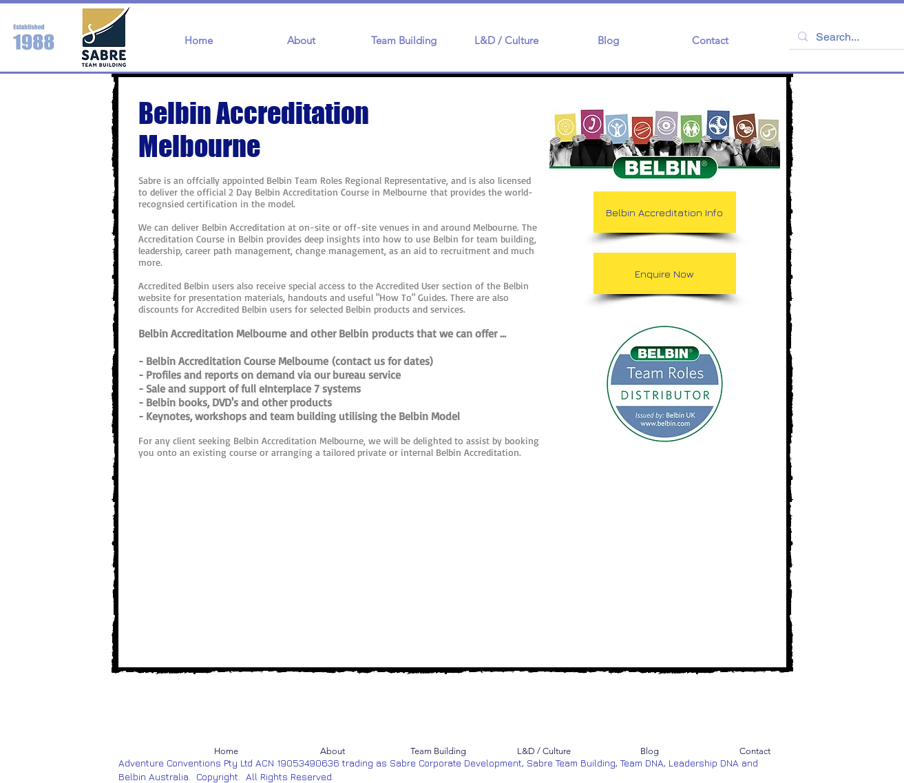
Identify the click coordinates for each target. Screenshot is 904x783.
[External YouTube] (255, 583)
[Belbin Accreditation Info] (664, 212)
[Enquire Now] (664, 273)
